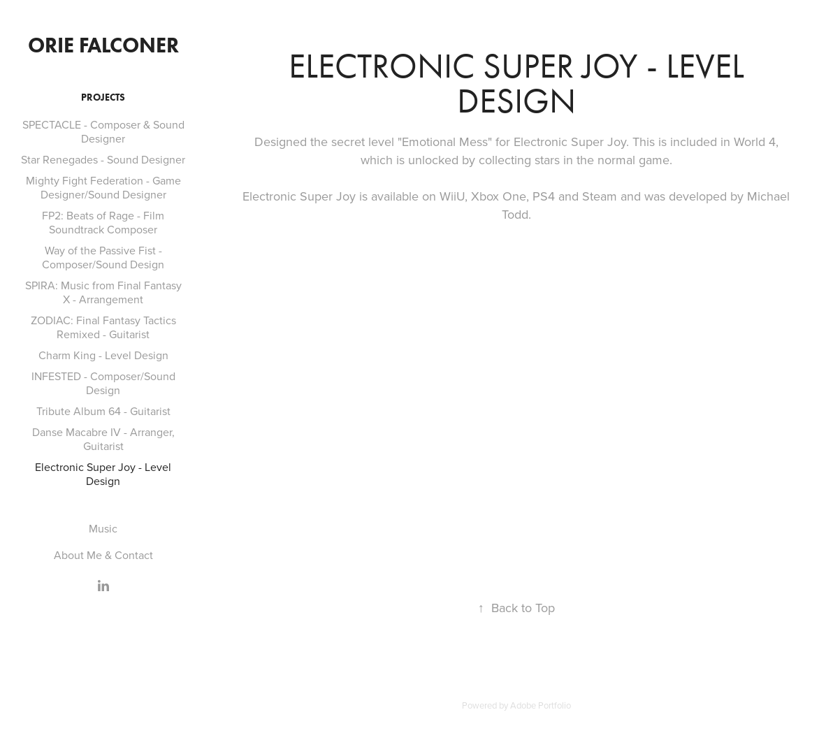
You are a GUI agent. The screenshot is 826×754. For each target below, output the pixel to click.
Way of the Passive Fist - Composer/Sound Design (103, 257)
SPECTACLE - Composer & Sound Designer (103, 131)
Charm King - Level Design (103, 355)
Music (103, 528)
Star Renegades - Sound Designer (103, 159)
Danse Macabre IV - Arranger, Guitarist (103, 439)
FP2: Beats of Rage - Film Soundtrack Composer (103, 222)
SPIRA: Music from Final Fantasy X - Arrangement (103, 292)
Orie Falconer (103, 45)
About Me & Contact (103, 555)
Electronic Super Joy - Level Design (103, 473)
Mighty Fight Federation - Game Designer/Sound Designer (103, 187)
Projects (103, 97)
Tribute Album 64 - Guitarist (103, 411)
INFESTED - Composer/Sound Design (103, 383)
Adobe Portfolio (540, 705)
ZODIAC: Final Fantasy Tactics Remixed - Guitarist (103, 327)
